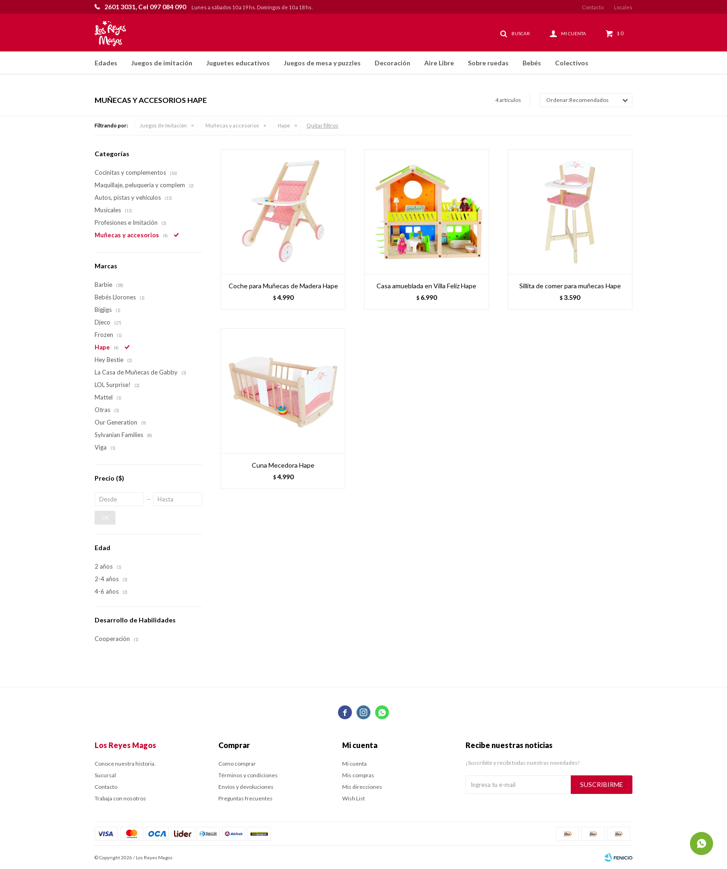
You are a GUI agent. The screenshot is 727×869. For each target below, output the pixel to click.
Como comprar (237, 763)
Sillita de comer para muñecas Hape (570, 286)
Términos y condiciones (248, 775)
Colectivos (571, 63)
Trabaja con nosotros (120, 798)
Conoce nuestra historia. (125, 763)
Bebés (532, 63)
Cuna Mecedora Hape (283, 465)
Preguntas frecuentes (245, 798)
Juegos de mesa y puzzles (322, 63)
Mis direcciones (362, 786)
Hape (284, 125)
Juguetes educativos (238, 63)
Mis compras (358, 775)
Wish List (353, 798)
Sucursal (105, 775)
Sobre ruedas (488, 63)
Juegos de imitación (161, 63)
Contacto (593, 7)
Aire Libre (439, 63)
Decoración (392, 63)
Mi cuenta (354, 763)
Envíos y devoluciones (246, 786)
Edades (106, 63)
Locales (623, 7)
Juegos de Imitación (163, 125)
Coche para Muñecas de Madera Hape (283, 286)
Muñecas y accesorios (232, 125)
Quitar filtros (322, 125)
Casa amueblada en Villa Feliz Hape (426, 286)
